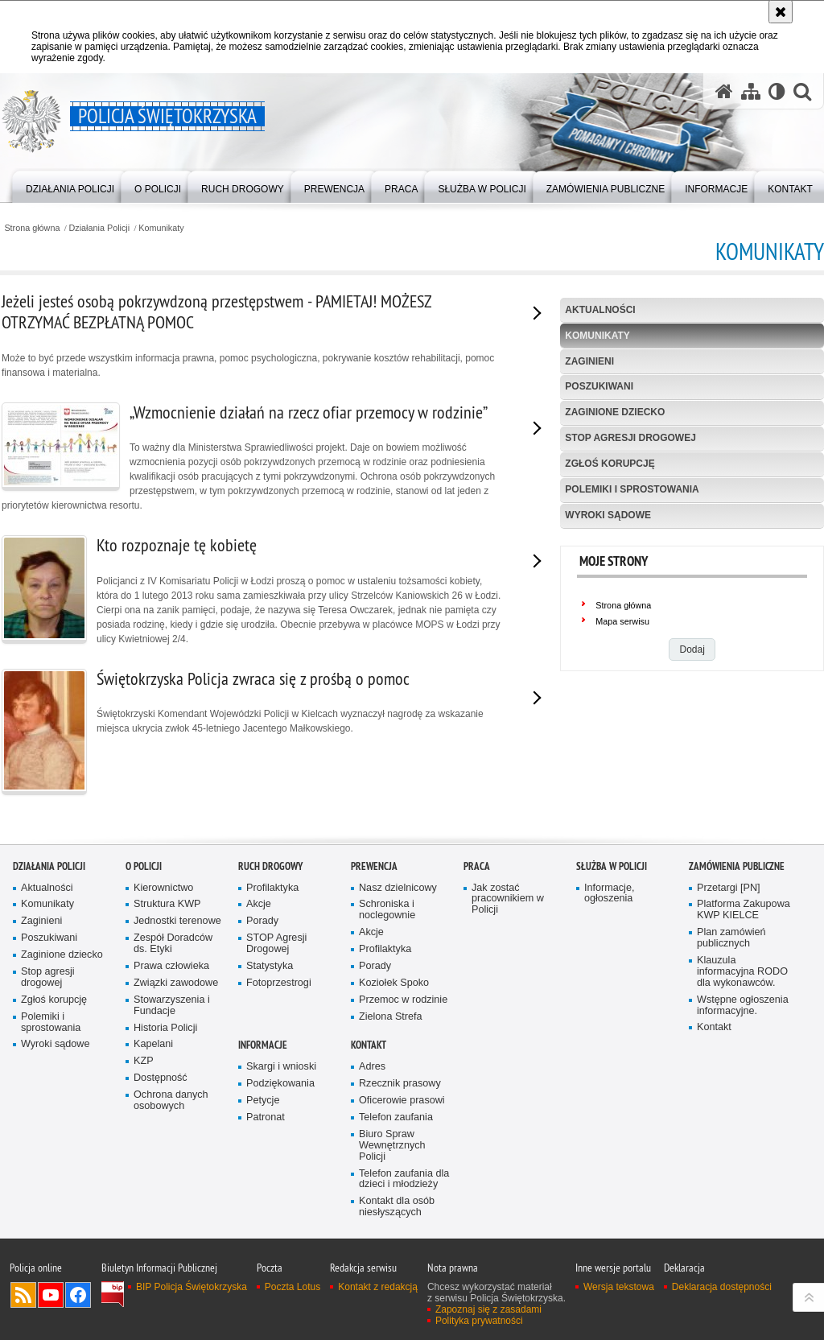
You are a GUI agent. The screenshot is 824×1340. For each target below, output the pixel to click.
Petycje (262, 1100)
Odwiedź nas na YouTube (51, 1295)
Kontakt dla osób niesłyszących (397, 1207)
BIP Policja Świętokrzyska (191, 1287)
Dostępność (160, 1078)
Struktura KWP (167, 904)
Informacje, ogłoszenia (609, 894)
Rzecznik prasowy (400, 1083)
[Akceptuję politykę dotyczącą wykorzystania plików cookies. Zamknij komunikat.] (780, 11)
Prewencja (374, 866)
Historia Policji (165, 1028)
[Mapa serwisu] (750, 91)
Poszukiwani (599, 386)
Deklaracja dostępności (722, 1287)
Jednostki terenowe (177, 921)
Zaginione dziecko (615, 412)
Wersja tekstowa (618, 1287)
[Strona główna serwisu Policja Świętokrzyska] (724, 91)
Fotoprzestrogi (278, 983)
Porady (262, 921)
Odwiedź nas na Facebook (78, 1295)
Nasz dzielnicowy (398, 888)
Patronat (265, 1117)
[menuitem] (70, 185)
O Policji (144, 866)
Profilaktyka (272, 888)
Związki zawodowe (176, 983)
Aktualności (600, 309)
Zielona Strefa (390, 1017)
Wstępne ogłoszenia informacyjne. (743, 1005)
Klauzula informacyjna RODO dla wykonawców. (742, 971)
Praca (477, 866)
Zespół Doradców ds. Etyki (173, 943)
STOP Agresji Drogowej (276, 943)
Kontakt (714, 1027)
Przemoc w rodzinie (403, 1000)
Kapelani (153, 1044)
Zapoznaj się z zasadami (488, 1309)
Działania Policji (99, 228)
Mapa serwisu (622, 621)
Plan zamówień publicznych (731, 938)
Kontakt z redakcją (378, 1287)
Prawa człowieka (171, 966)
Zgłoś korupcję (609, 463)
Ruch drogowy (270, 866)
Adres (372, 1067)
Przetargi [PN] (728, 888)
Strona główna (32, 228)
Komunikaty (160, 228)
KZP (144, 1061)
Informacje (262, 1045)
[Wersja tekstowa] (776, 91)
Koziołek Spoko (394, 983)
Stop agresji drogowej (630, 437)
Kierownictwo (163, 888)
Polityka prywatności (479, 1320)
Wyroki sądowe (608, 515)
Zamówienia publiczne (737, 866)
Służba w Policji (611, 866)
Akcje (258, 904)
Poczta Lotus (292, 1287)
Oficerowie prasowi (402, 1100)
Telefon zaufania (396, 1117)
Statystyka (269, 966)
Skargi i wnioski (281, 1067)
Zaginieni (589, 361)
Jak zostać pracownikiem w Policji (508, 899)
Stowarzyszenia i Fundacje (172, 1005)
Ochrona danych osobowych (171, 1100)
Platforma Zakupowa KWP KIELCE (743, 910)
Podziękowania (280, 1083)
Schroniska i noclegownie (387, 910)
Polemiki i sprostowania (631, 489)
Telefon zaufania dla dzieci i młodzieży (404, 1179)
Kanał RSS (23, 1295)
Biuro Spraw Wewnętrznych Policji (392, 1145)
